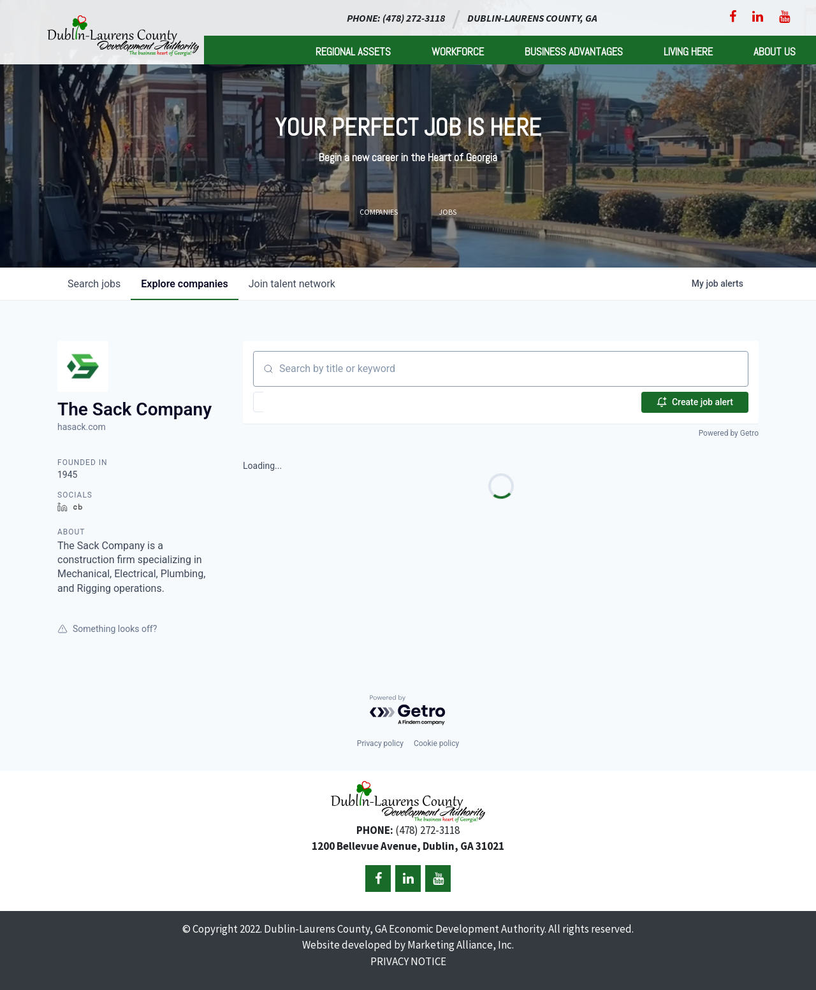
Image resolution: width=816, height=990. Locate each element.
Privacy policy (380, 743)
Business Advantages (574, 52)
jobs (94, 284)
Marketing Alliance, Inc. (460, 945)
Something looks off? (107, 629)
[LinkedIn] (757, 16)
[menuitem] (353, 50)
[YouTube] (784, 16)
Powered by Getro (729, 433)
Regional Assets (353, 52)
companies (184, 284)
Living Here (688, 52)
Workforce (458, 52)
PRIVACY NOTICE (408, 961)
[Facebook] (732, 16)
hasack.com (81, 427)
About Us (775, 52)
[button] (295, 402)
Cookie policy (436, 743)
